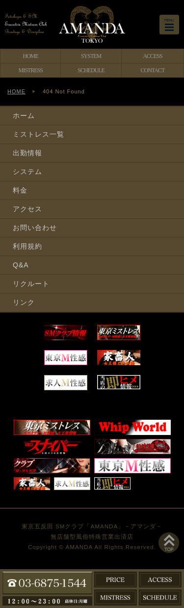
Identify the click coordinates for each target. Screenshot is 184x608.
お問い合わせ (35, 228)
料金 (20, 190)
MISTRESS (31, 70)
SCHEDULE (91, 70)
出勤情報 (27, 153)
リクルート (31, 284)
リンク (24, 302)
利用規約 (27, 246)
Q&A (21, 265)
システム (27, 171)
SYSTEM (91, 56)
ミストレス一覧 (38, 134)
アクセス (27, 209)
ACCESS (152, 56)
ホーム (24, 115)
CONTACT (153, 70)
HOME (30, 56)
